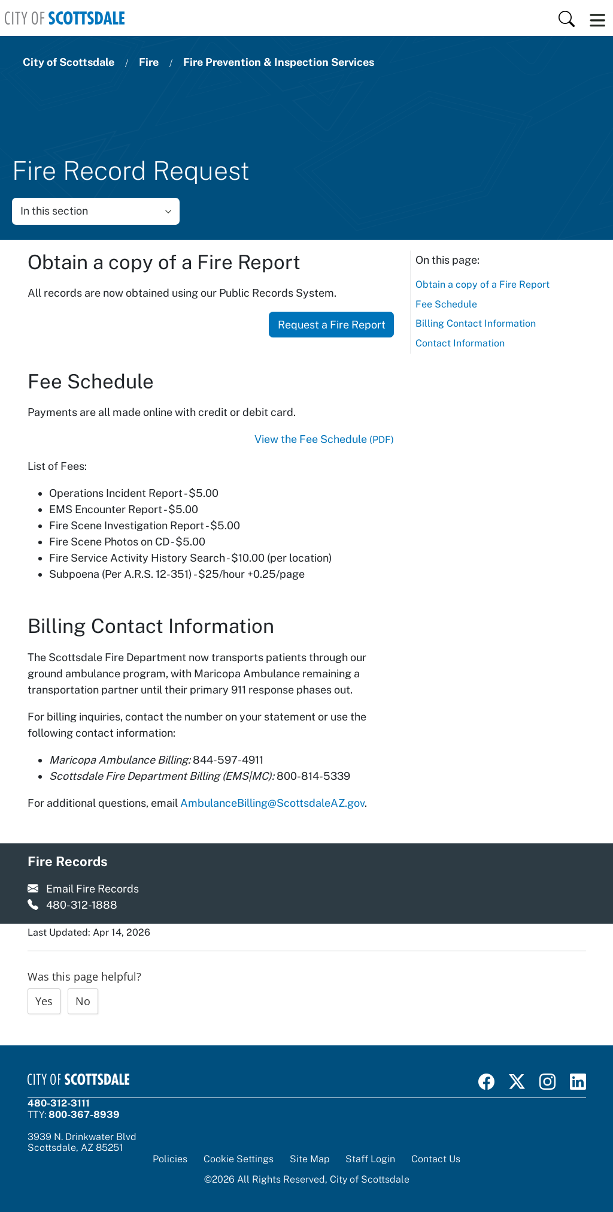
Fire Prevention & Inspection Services (278, 62)
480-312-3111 (59, 1103)
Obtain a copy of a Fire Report (482, 284)
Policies (170, 1159)
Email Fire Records (92, 888)
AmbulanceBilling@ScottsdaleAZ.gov (272, 803)
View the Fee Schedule (324, 439)
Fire (149, 62)
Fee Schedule (446, 304)
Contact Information (460, 343)
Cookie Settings (239, 1159)
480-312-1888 (81, 905)
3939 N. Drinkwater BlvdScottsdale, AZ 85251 (82, 1142)
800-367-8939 (84, 1114)
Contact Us (435, 1159)
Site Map (309, 1159)
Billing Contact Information (475, 323)
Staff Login (370, 1159)
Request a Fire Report (332, 324)
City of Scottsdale (68, 62)
